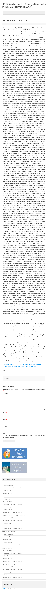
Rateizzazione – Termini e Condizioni (13, 496)
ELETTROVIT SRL (6, 499)
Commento (6, 393)
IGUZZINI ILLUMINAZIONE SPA (9, 531)
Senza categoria (13, 370)
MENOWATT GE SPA (7, 548)
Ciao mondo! (8, 378)
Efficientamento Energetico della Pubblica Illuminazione (24, 5)
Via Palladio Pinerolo (8, 364)
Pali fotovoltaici (8, 493)
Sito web (5, 426)
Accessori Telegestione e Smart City (13, 487)
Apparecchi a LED (8, 485)
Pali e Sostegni (7, 490)
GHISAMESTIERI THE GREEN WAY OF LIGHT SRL (13, 515)
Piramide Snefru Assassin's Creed (11, 366)
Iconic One (4, 588)
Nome (5, 412)
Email (5, 419)
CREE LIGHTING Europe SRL (8, 483)
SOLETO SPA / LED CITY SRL (8, 564)
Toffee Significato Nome (21, 364)
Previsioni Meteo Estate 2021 (37, 364)
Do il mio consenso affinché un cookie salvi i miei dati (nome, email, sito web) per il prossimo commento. (24, 436)
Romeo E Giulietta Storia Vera (28, 366)
